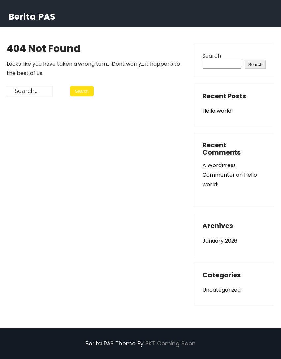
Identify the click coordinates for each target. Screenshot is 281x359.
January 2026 (220, 241)
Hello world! (218, 111)
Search (212, 56)
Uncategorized (222, 290)
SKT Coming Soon (170, 343)
